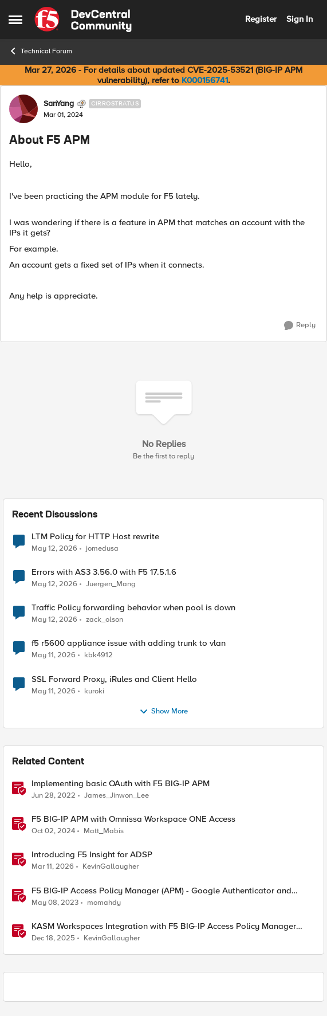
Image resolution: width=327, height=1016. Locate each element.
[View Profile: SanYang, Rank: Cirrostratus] (23, 109)
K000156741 (205, 80)
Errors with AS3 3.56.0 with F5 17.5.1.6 (103, 572)
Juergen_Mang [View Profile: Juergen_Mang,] (111, 584)
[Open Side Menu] (15, 19)
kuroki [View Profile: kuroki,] (94, 691)
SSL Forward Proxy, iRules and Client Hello (114, 679)
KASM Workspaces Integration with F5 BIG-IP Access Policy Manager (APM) (163, 926)
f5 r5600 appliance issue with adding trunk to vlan (128, 643)
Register (261, 19)
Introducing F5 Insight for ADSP (91, 855)
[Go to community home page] (83, 19)
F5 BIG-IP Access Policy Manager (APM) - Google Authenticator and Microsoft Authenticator (161, 891)
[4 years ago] (53, 796)
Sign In (299, 19)
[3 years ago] (54, 902)
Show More (163, 711)
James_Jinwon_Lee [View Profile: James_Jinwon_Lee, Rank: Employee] (116, 795)
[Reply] (300, 325)
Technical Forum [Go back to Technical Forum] (40, 51)
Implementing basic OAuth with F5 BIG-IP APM (120, 784)
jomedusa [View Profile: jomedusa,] (102, 548)
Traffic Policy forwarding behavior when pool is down (133, 608)
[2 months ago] (54, 549)
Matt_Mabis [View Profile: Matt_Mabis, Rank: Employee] (104, 831)
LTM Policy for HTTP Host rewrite (95, 537)
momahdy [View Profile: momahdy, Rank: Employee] (104, 902)
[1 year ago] (53, 831)
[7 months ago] (53, 938)
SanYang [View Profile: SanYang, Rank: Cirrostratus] (59, 103)
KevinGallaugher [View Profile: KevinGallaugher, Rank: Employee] (110, 866)
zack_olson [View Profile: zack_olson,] (104, 619)
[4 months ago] (52, 867)
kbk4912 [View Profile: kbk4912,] (98, 655)
